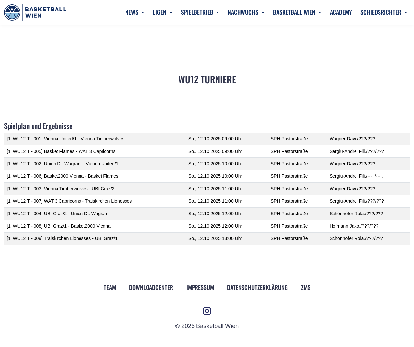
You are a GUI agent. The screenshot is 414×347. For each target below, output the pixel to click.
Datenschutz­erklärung (257, 287)
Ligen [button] (160, 12)
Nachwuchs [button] (244, 12)
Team (110, 287)
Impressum (200, 287)
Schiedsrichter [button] (381, 12)
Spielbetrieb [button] (198, 12)
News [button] (132, 12)
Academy (341, 12)
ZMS (305, 287)
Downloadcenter (151, 287)
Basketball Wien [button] (295, 12)
